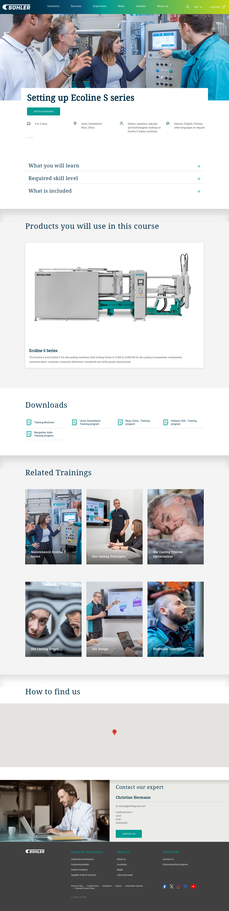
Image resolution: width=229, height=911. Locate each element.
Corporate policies (80, 864)
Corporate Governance (82, 859)
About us (121, 859)
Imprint (118, 886)
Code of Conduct (79, 869)
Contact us (168, 859)
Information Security (134, 886)
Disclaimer (106, 886)
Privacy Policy (77, 886)
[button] (114, 732)
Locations (122, 864)
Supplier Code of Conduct (83, 874)
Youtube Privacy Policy (85, 888)
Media (120, 869)
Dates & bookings (44, 111)
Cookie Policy (93, 886)
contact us (128, 833)
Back (29, 137)
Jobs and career (125, 874)
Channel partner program (175, 864)
